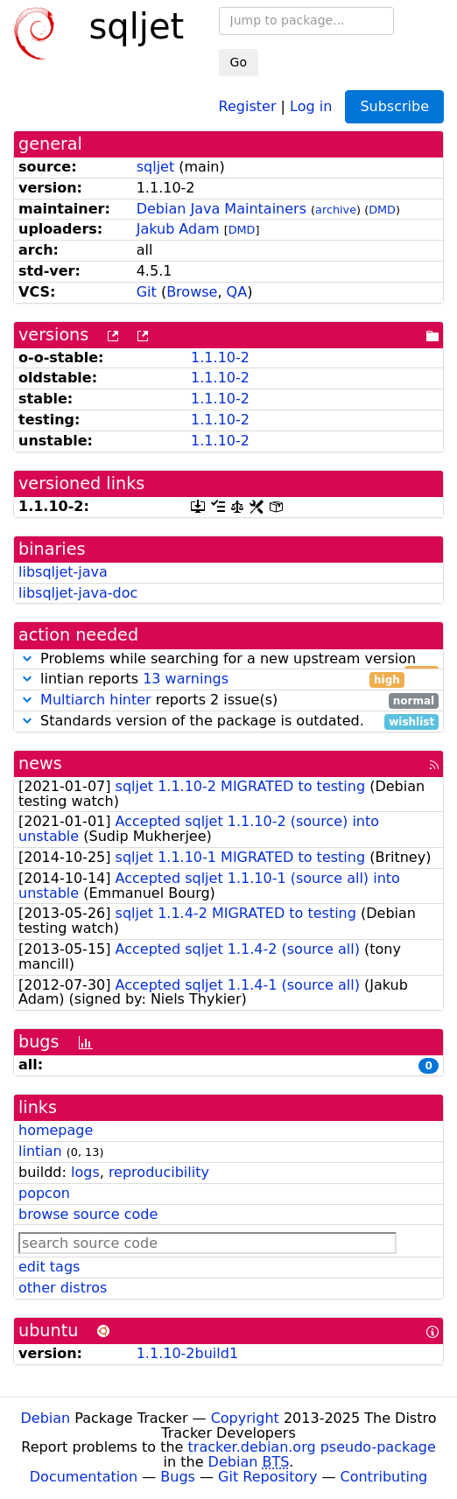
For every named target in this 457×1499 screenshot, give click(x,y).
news (40, 763)
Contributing (384, 1476)
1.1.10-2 (220, 357)
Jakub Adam (178, 229)
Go (238, 62)
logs (85, 1172)
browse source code (88, 1214)
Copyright (245, 1418)
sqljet (156, 166)
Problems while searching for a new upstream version (228, 659)
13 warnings (185, 678)
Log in (311, 105)
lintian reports (211, 679)
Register (248, 105)
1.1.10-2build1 (187, 1353)
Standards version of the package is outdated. (228, 721)
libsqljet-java (63, 572)
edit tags (49, 1266)
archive (335, 209)
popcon (44, 1193)
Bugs (177, 1476)
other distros (62, 1287)
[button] (27, 658)
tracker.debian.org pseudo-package (312, 1447)
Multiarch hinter (95, 699)
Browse (191, 292)
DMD (382, 209)
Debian (46, 1418)
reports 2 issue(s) (228, 700)
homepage (55, 1130)
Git (147, 292)
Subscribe (394, 106)
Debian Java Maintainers (221, 208)
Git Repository (267, 1476)
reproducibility (159, 1172)
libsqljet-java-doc (77, 593)
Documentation (83, 1476)
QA (237, 292)
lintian (40, 1151)
